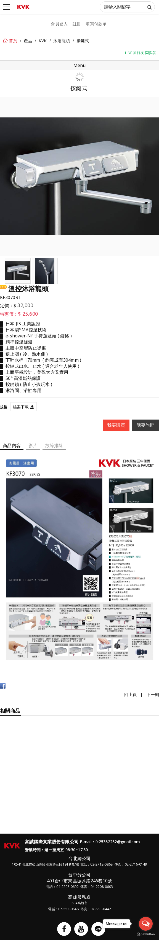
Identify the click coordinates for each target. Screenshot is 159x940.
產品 (28, 40)
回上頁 (130, 694)
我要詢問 (146, 425)
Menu (79, 65)
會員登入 (59, 23)
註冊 (77, 23)
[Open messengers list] (146, 924)
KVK (43, 40)
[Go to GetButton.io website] (146, 934)
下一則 (152, 694)
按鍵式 (82, 40)
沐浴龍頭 (61, 40)
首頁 (13, 40)
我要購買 (116, 425)
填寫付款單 (96, 23)
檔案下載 (21, 406)
